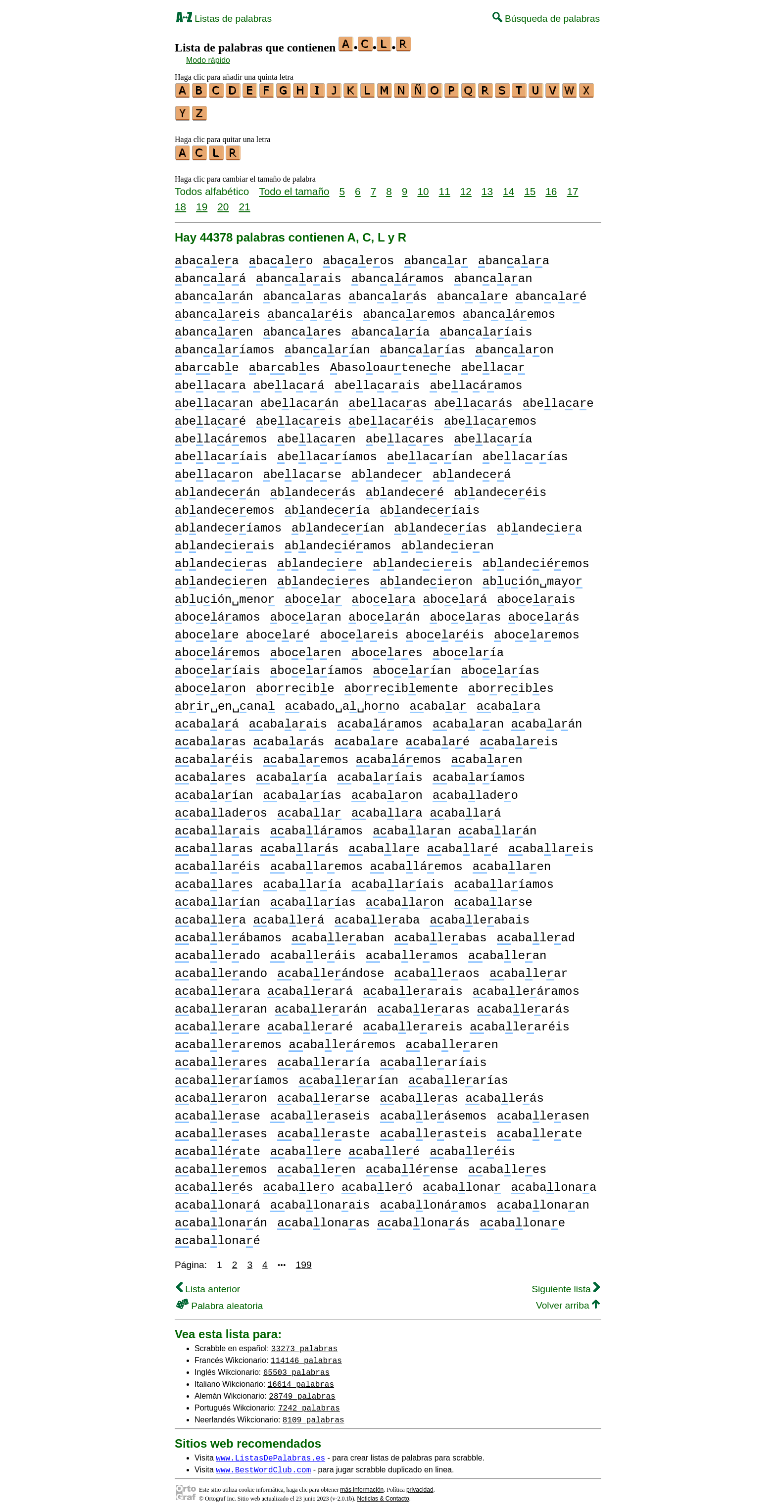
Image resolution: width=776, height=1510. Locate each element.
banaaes (302, 328)
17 (572, 187)
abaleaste (323, 1129)
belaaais (377, 381)
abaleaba (377, 916)
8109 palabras (313, 1415)
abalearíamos (232, 1076)
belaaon (214, 470)
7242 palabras (309, 1403)
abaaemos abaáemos (352, 755)
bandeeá (472, 470)
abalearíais (433, 1058)
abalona (462, 1183)
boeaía (468, 648)
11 (444, 187)
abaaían (214, 791)
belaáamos (476, 381)
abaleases (221, 1129)
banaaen (214, 328)
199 (304, 1260)
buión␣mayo (532, 577)
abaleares (221, 1058)
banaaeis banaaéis (264, 310)
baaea (207, 256)
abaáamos (380, 720)
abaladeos (221, 809)
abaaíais (380, 773)
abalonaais (320, 1201)
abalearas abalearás (473, 1005)
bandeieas (221, 559)
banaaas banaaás (345, 292)
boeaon (210, 684)
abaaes (210, 773)
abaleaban (337, 933)
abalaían (217, 898)
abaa (438, 702)
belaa (493, 363)
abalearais (413, 987)
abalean (507, 951)
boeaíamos (316, 666)
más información (362, 1485)
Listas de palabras (224, 18)
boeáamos (217, 613)
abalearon (221, 1094)
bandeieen (221, 577)
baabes (284, 363)
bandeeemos (225, 506)
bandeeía (327, 506)
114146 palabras (306, 1355)
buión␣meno (225, 595)
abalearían (348, 1076)
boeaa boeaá (419, 595)
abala (309, 809)
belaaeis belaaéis (345, 417)
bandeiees (323, 577)
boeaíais (217, 666)
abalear (528, 969)
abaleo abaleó (338, 1183)
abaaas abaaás (249, 738)
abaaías (302, 791)
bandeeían (337, 524)
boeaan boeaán (345, 613)
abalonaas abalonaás (373, 1219)
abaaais (288, 720)
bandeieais (225, 542)
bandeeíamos (228, 524)
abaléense (412, 1165)
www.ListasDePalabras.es (270, 1453)
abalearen (452, 1040)
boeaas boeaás (505, 613)
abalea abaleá (250, 916)
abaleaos (437, 969)
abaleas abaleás (462, 1094)
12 (466, 187)
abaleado (217, 951)
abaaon (387, 791)
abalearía (323, 1058)
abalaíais (397, 880)
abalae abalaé (423, 844)
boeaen (305, 648)
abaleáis (313, 951)
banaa (436, 256)
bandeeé (405, 488)
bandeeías (440, 524)
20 (223, 202)
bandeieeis (423, 559)
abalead (536, 933)
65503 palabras (296, 1367)
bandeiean (447, 542)
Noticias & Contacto (383, 1494)
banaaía (390, 328)
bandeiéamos (338, 542)
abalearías (458, 1076)
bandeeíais (430, 506)
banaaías (422, 346)
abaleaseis (320, 1112)
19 (201, 202)
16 (551, 187)
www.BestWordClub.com (263, 1465)
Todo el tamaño (294, 187)
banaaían (327, 346)
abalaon (405, 898)
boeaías (500, 666)
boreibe (295, 684)
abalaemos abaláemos (366, 862)
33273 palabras (304, 1343)
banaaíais (485, 328)
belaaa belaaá (250, 381)
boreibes (511, 684)
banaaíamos (225, 346)
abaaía (291, 773)
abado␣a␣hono (342, 702)
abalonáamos (433, 1201)
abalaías (313, 898)
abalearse (323, 1094)
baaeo (281, 256)
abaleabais (480, 916)
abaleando (221, 969)
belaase (302, 470)
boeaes (387, 648)
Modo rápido (208, 60)
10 (423, 187)
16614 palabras (301, 1379)
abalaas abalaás (257, 844)
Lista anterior (208, 1284)
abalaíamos (504, 880)
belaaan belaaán (257, 399)
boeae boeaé (242, 631)
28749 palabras (302, 1391)
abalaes (214, 880)
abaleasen (543, 1112)
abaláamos (316, 827)
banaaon (514, 346)
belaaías (525, 452)
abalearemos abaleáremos (285, 1040)
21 (244, 202)
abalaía (302, 880)
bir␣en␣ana (225, 702)
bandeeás (313, 488)
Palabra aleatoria (219, 1301)
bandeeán (217, 488)
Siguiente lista (566, 1284)
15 (529, 187)
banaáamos (397, 274)
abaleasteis (433, 1129)
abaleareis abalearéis (466, 1023)
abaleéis (472, 1147)
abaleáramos (526, 987)
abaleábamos (228, 933)
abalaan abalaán (454, 827)
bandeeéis (500, 488)
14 (508, 187)
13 (487, 187)
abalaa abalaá (426, 809)
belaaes (405, 435)
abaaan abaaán (507, 720)
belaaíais (221, 452)
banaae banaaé (512, 292)
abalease (217, 1112)
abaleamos (412, 951)
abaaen (487, 755)
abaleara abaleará (264, 987)
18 (180, 202)
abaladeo (475, 791)
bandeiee (320, 559)
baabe (207, 363)
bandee (387, 470)
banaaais (298, 274)
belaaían (430, 452)
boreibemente (401, 684)
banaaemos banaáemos (459, 310)
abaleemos (221, 1165)
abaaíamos (479, 773)
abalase (493, 898)
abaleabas (440, 933)
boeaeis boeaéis (402, 631)
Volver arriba (568, 1301)
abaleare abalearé (264, 1023)
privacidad (420, 1485)
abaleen (316, 1165)
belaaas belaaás (430, 399)
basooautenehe (390, 363)
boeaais (536, 595)
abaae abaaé (402, 738)
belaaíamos (327, 452)
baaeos (358, 256)
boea (313, 595)
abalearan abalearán (271, 1005)
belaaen (316, 435)
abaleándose (330, 969)
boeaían (412, 666)
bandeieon (426, 577)
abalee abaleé (345, 1147)
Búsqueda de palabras (546, 18)
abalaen (512, 862)
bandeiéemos (536, 559)
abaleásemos (433, 1112)
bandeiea (539, 524)
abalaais (217, 827)
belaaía (493, 435)
